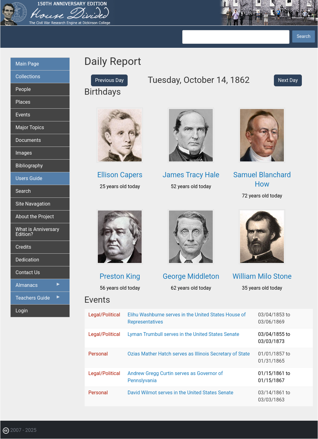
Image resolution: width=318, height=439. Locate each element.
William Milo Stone (262, 276)
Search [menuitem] (23, 191)
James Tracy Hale (191, 175)
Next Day (288, 80)
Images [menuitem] (24, 153)
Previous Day (109, 80)
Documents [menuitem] (28, 140)
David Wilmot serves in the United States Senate (180, 393)
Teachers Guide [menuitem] (38, 299)
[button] (120, 160)
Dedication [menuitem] (27, 260)
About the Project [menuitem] (35, 217)
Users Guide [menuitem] (29, 178)
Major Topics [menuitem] (30, 127)
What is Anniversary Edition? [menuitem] (37, 231)
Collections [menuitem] (28, 76)
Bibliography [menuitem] (29, 166)
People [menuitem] (23, 89)
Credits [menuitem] (23, 247)
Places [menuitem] (23, 102)
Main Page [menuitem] (27, 64)
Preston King (120, 276)
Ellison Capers (120, 175)
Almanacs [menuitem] (38, 287)
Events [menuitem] (23, 115)
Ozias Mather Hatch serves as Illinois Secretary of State (189, 354)
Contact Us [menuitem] (28, 272)
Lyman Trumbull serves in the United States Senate (183, 334)
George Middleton (191, 276)
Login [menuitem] (22, 311)
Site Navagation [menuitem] (33, 204)
